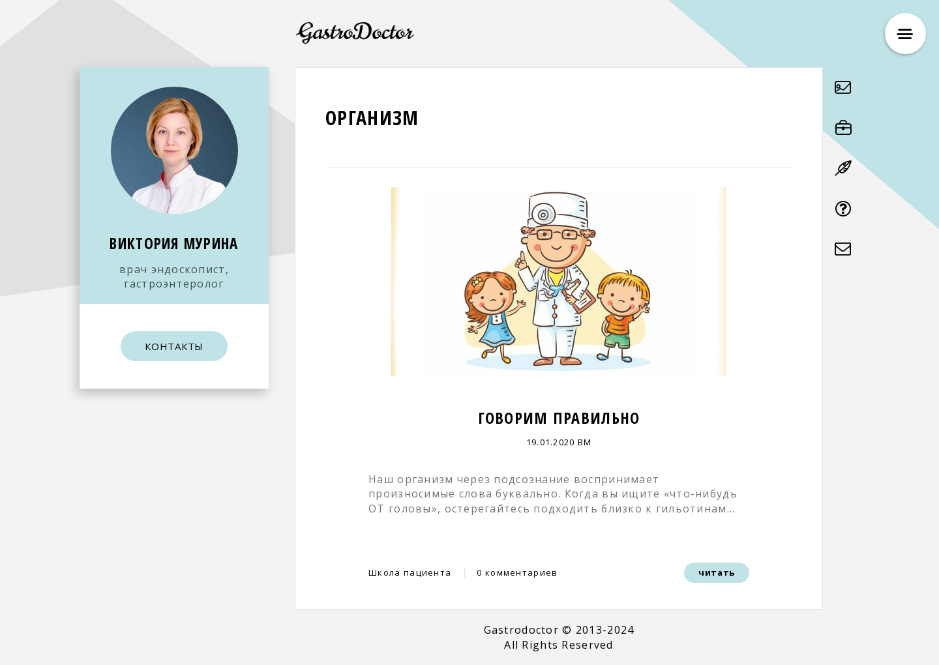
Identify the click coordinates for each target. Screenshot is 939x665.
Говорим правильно (559, 417)
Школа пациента (409, 572)
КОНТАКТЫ (174, 346)
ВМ (585, 442)
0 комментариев (517, 572)
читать (716, 572)
